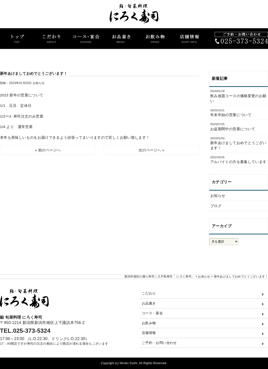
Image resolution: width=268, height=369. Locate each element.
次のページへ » (151, 150)
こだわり (149, 293)
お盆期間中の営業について (238, 126)
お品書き (149, 303)
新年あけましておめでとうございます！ (238, 143)
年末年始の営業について (238, 113)
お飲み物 (149, 323)
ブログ (215, 206)
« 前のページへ (48, 150)
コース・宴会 (152, 313)
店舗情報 (149, 333)
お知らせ (39, 83)
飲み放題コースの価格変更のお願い (238, 96)
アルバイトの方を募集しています (238, 160)
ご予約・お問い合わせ (159, 343)
